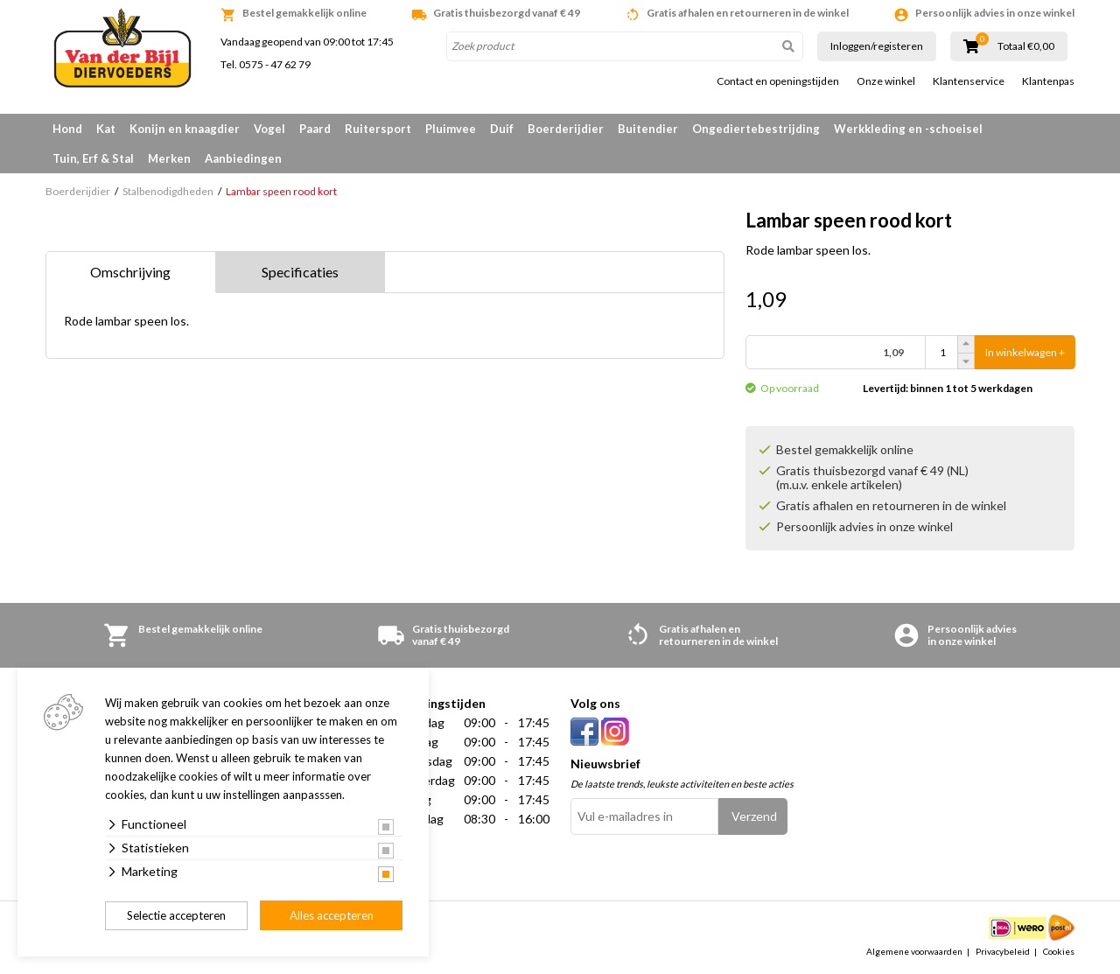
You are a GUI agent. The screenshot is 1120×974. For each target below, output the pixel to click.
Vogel (269, 129)
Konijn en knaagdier (185, 129)
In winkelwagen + (1025, 352)
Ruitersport (378, 129)
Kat (106, 129)
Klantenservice (968, 81)
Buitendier (648, 129)
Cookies (1058, 951)
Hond (67, 129)
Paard (315, 129)
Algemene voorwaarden (914, 951)
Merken (169, 158)
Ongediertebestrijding (756, 129)
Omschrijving (130, 271)
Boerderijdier (566, 129)
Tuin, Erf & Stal (93, 158)
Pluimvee (450, 129)
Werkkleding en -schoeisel (908, 129)
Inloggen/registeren (876, 46)
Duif (502, 129)
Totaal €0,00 (1026, 46)
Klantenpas (1048, 81)
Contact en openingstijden (778, 81)
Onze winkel (886, 81)
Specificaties (300, 271)
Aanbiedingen (243, 158)
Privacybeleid (1003, 951)
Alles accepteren (332, 915)
